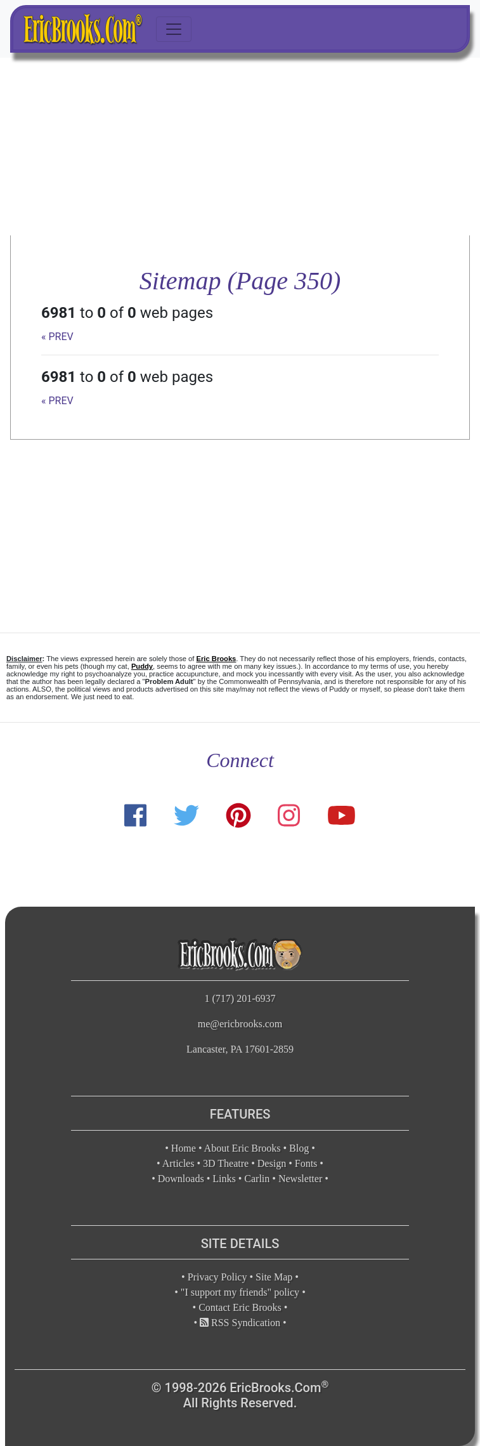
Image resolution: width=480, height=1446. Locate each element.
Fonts (306, 1163)
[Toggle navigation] (173, 29)
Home (183, 1148)
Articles (178, 1163)
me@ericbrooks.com (240, 1023)
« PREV (57, 337)
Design (271, 1163)
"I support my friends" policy (240, 1292)
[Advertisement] (240, 146)
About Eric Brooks (242, 1148)
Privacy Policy (217, 1277)
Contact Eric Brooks (240, 1307)
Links (223, 1178)
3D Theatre (226, 1163)
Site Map (274, 1277)
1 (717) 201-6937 (240, 998)
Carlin (256, 1178)
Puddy (142, 666)
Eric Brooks (217, 658)
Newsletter (300, 1178)
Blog (299, 1148)
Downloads (181, 1178)
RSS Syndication (240, 1322)
